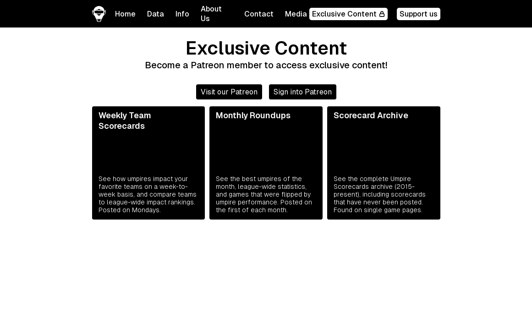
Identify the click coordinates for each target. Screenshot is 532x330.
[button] (155, 14)
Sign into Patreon (303, 92)
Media (296, 14)
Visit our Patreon (229, 92)
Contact (259, 14)
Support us (419, 14)
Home (125, 14)
